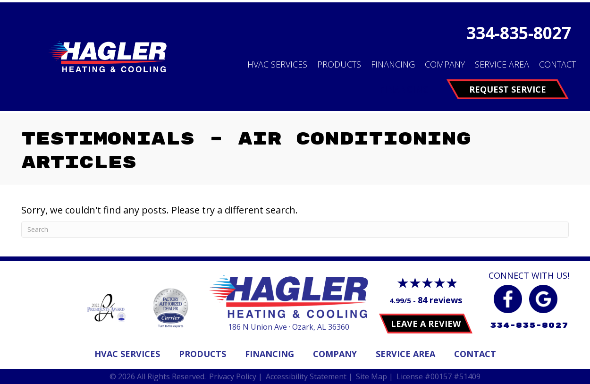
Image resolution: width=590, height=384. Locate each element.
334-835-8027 (518, 33)
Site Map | (374, 376)
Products (339, 64)
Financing (393, 64)
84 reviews (440, 300)
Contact (557, 64)
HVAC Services (277, 64)
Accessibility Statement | (309, 376)
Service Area (502, 64)
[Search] (295, 230)
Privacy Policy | (235, 376)
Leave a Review (426, 323)
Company (445, 64)
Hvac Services (127, 353)
